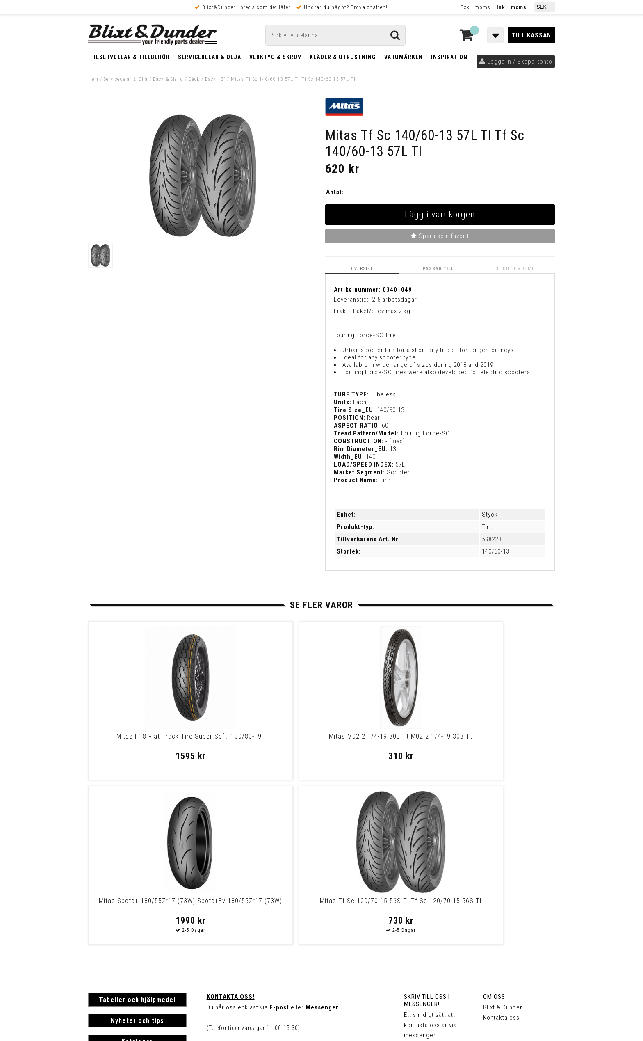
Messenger (322, 842)
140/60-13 (495, 551)
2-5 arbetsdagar (394, 298)
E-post (279, 842)
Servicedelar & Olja (209, 57)
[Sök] (335, 35)
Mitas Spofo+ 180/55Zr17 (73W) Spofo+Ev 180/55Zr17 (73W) (377, 740)
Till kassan (531, 35)
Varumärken (403, 57)
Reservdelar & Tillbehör (131, 57)
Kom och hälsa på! (233, 883)
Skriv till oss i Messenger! (427, 835)
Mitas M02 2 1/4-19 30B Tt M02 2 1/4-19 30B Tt (260, 740)
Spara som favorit (440, 236)
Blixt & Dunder (502, 842)
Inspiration (449, 57)
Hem (93, 79)
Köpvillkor (102, 934)
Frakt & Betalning (112, 926)
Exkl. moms (475, 7)
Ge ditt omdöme (517, 268)
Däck (194, 79)
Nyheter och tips (137, 856)
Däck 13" (215, 79)
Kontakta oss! (231, 831)
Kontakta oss (501, 852)
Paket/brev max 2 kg (381, 310)
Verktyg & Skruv (275, 57)
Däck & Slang (168, 79)
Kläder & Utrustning (343, 57)
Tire (487, 526)
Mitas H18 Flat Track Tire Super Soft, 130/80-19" (144, 740)
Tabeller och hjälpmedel (137, 835)
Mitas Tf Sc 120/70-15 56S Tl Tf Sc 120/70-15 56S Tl (494, 740)
